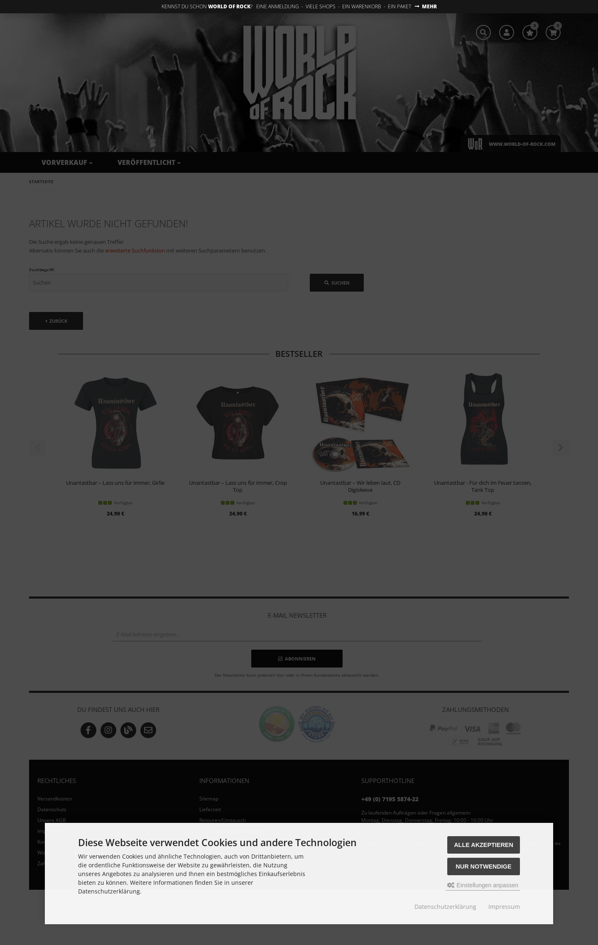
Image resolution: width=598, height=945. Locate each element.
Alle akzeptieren (483, 845)
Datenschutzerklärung (445, 907)
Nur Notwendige (483, 866)
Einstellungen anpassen (482, 885)
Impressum (504, 907)
